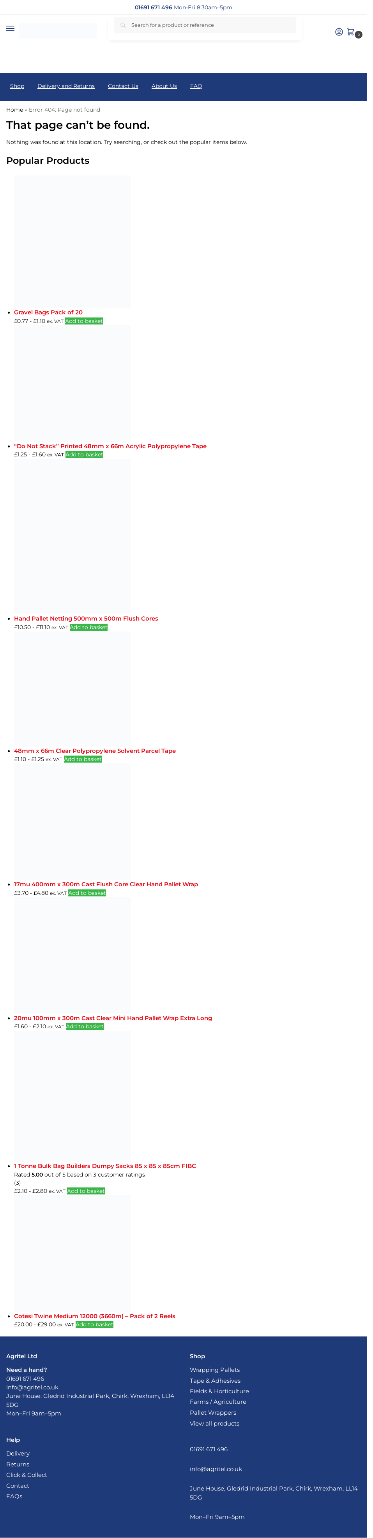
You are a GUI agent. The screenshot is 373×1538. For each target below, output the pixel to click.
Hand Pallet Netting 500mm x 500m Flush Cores (86, 618)
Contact (17, 1485)
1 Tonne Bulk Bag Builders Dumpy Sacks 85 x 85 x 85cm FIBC (105, 1166)
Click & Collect (26, 1474)
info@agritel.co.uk (32, 1387)
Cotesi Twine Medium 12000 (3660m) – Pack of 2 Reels (94, 1316)
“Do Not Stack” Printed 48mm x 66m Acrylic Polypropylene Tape (110, 446)
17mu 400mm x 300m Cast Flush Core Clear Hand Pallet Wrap (106, 884)
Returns (17, 1464)
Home (14, 109)
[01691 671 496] (153, 7)
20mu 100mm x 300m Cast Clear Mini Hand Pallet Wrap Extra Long (113, 1018)
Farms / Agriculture (218, 1401)
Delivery (18, 1453)
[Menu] (17, 29)
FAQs (14, 1496)
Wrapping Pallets (215, 1369)
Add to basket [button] (84, 320)
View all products (214, 1423)
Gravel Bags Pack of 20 (48, 312)
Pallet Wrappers (213, 1412)
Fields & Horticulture (219, 1391)
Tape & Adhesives (215, 1380)
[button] (352, 32)
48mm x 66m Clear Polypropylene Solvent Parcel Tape (95, 750)
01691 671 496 (25, 1378)
